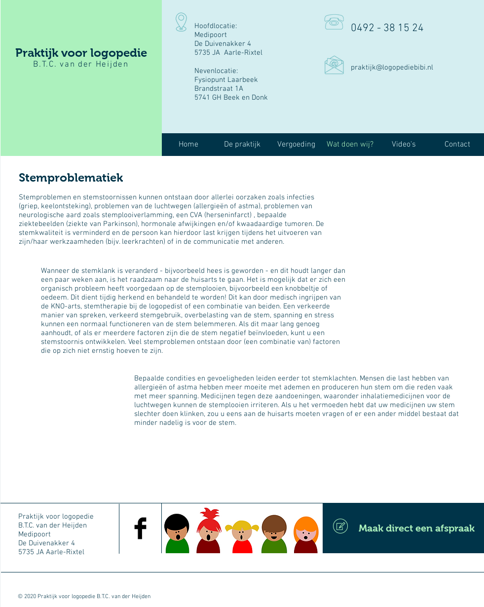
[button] (242, 144)
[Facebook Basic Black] (140, 528)
